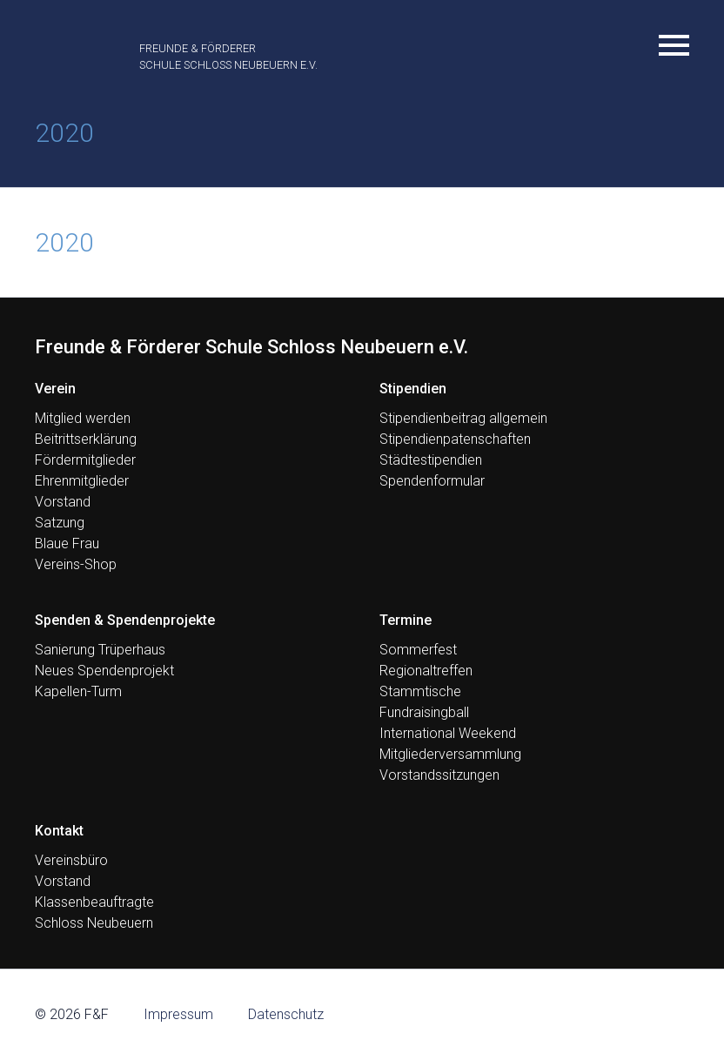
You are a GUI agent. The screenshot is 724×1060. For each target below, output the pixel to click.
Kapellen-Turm (78, 691)
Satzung (59, 522)
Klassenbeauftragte (94, 902)
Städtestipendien (430, 460)
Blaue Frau (67, 543)
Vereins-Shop (76, 564)
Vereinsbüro (71, 860)
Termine (405, 620)
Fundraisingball (424, 712)
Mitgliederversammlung (450, 754)
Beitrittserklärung (86, 439)
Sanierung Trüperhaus (100, 649)
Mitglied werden (83, 418)
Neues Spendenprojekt (104, 670)
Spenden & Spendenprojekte (125, 620)
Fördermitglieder (85, 460)
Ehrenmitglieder (82, 481)
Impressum (178, 1014)
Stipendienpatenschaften (455, 439)
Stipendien (412, 388)
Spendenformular (432, 481)
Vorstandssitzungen (439, 775)
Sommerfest (418, 649)
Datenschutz (286, 1014)
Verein (55, 388)
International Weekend (447, 733)
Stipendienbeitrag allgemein (463, 418)
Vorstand (62, 501)
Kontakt (59, 830)
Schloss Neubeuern (94, 923)
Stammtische (420, 691)
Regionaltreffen (426, 670)
